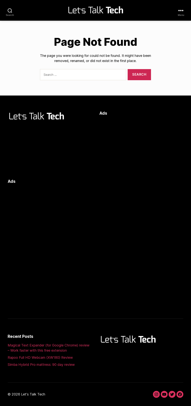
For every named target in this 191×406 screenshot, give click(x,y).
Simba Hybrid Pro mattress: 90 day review (41, 365)
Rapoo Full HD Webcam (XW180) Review (40, 357)
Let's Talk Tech (33, 394)
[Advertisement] (141, 146)
